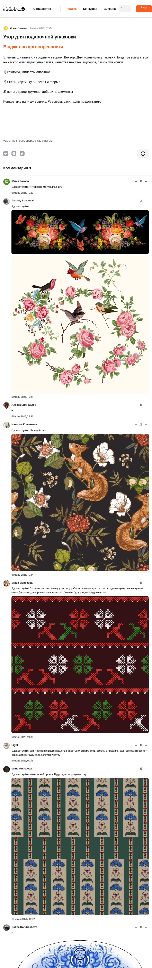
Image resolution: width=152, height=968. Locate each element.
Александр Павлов (23, 404)
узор (6, 141)
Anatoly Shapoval (22, 200)
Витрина (110, 8)
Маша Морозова (22, 582)
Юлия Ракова (20, 181)
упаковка (33, 141)
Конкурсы (90, 8)
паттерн (18, 141)
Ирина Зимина (18, 28)
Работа (72, 8)
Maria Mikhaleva (21, 768)
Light (14, 745)
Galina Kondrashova (24, 927)
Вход (144, 7)
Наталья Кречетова (24, 424)
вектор (47, 141)
